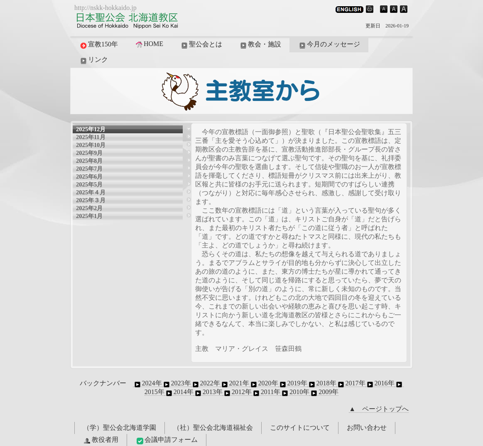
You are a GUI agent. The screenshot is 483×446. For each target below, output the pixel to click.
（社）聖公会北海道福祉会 (213, 427)
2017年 (350, 383)
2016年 (380, 383)
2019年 (292, 383)
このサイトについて (300, 427)
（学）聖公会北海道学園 (119, 427)
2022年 (205, 383)
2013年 (208, 392)
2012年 (237, 392)
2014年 (179, 392)
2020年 (263, 383)
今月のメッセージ (329, 45)
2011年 (266, 392)
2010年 (294, 392)
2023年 (176, 383)
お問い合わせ (367, 427)
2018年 (321, 383)
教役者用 (100, 440)
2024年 (147, 383)
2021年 (234, 383)
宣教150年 (98, 45)
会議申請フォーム (166, 440)
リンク (93, 60)
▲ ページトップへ (379, 408)
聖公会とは (201, 45)
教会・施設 (260, 45)
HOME (149, 44)
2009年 (323, 392)
